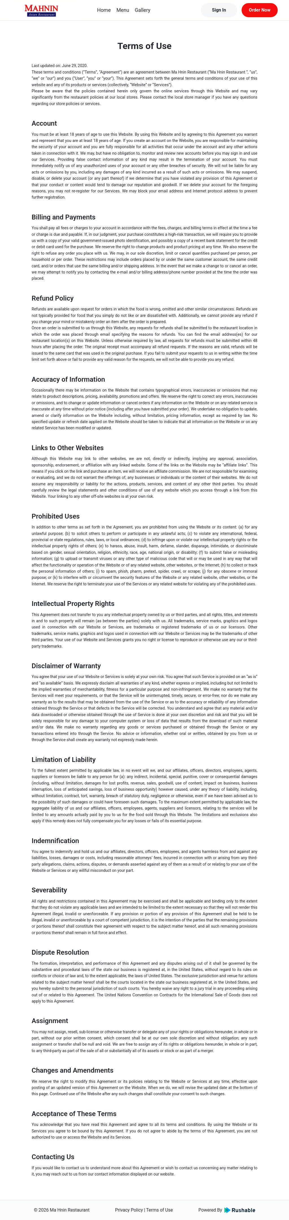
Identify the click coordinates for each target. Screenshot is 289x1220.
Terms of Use (159, 1210)
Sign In (219, 10)
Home (104, 10)
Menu (122, 10)
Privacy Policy (129, 1210)
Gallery (142, 10)
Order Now (259, 10)
